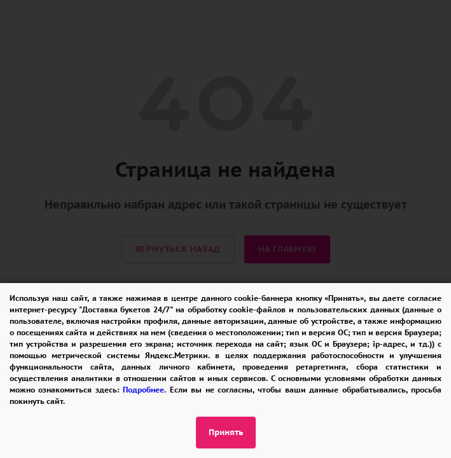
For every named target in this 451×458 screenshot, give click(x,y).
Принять (226, 432)
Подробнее (143, 389)
